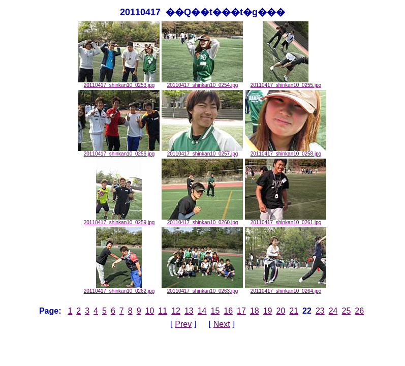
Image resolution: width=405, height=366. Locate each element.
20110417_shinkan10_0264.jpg (285, 289)
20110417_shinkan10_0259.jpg (119, 220)
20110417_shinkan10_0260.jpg (202, 220)
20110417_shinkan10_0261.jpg (285, 220)
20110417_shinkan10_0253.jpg (119, 83)
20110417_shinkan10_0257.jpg (202, 151)
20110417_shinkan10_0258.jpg (285, 151)
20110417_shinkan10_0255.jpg (286, 83)
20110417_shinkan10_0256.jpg (119, 151)
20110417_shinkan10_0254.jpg (202, 83)
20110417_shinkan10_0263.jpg (202, 289)
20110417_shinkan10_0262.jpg (119, 289)
